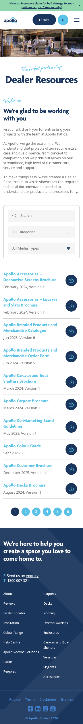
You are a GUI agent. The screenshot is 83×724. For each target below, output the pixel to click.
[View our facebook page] (30, 709)
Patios (8, 662)
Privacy (15, 699)
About (7, 594)
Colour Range (13, 632)
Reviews (9, 603)
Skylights (49, 667)
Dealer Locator (14, 613)
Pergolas (9, 671)
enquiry (32, 575)
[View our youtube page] (53, 709)
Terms (30, 699)
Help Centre (11, 642)
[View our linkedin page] (38, 709)
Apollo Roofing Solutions (21, 652)
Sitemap (67, 699)
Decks (47, 603)
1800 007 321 (18, 580)
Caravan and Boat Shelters (56, 645)
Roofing (49, 613)
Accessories (51, 677)
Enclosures (51, 632)
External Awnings (55, 623)
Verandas (50, 657)
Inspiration (11, 623)
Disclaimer (47, 699)
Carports (49, 594)
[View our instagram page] (45, 709)
